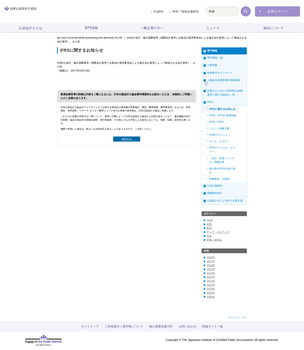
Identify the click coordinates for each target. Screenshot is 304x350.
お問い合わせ (187, 326)
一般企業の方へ (152, 28)
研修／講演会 (214, 239)
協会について (273, 28)
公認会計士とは (30, 28)
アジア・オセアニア (218, 232)
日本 (209, 236)
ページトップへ (239, 317)
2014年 (211, 273)
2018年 (211, 257)
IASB (210, 220)
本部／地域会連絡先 (185, 11)
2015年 (211, 269)
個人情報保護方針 (161, 326)
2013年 (211, 277)
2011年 (211, 285)
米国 (209, 224)
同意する (127, 139)
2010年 (211, 288)
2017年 (119, 37)
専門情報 (91, 28)
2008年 (211, 296)
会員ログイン (277, 11)
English (158, 11)
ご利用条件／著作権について (124, 326)
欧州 (209, 228)
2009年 (211, 292)
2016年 (211, 265)
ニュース (213, 28)
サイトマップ (90, 326)
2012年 (211, 281)
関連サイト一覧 (212, 326)
